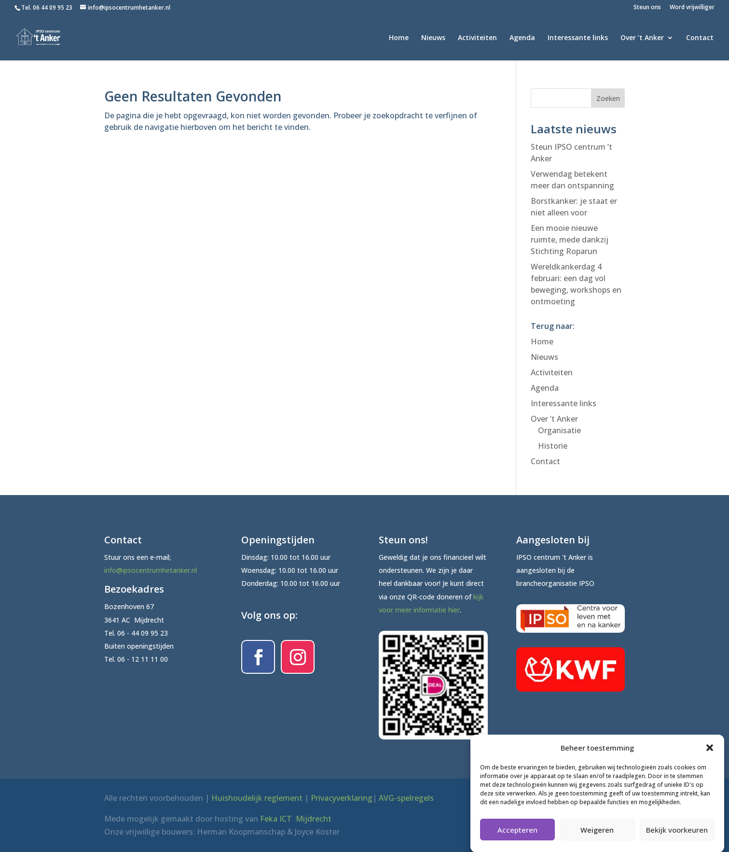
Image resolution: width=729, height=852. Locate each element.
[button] (710, 756)
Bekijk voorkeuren (677, 837)
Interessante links (578, 38)
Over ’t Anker (642, 38)
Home (399, 38)
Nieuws (433, 38)
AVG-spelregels (406, 798)
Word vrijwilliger (692, 7)
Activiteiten (477, 38)
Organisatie (559, 430)
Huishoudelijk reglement (257, 798)
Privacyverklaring (341, 798)
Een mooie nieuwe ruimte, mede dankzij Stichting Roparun (569, 239)
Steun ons (647, 7)
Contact (700, 38)
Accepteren (517, 837)
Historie (552, 445)
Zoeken (608, 98)
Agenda (522, 38)
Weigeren (597, 837)
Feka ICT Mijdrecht (295, 818)
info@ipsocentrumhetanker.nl (150, 570)
